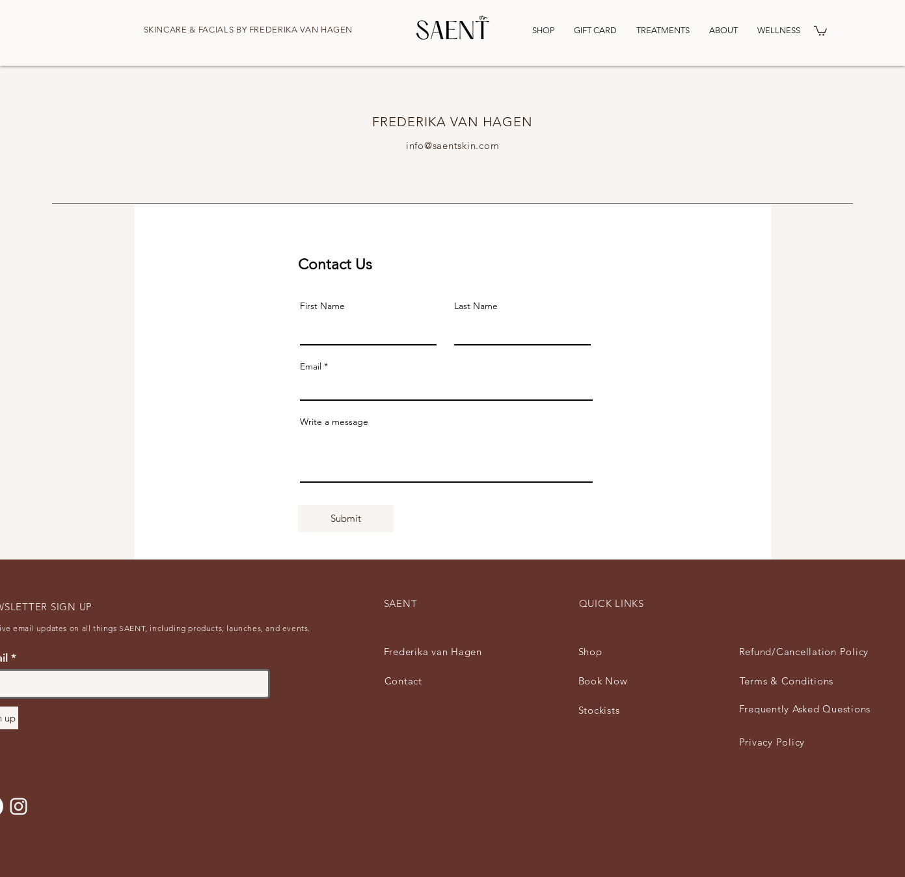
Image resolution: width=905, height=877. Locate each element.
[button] (820, 30)
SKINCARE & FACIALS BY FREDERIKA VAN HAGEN (248, 29)
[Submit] (346, 518)
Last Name (476, 305)
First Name (322, 305)
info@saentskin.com (453, 145)
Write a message (334, 421)
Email (310, 366)
